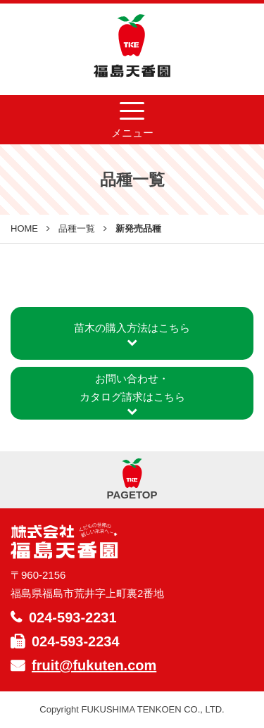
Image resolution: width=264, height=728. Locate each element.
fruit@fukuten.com (94, 665)
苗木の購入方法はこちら (132, 335)
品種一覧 (76, 228)
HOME (24, 228)
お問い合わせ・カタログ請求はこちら (132, 394)
